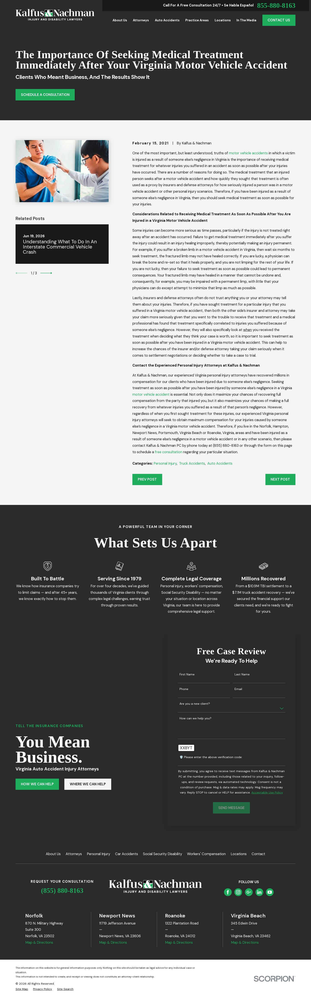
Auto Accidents (219, 463)
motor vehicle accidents (248, 153)
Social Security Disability (162, 854)
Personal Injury (165, 463)
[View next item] (46, 273)
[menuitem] (22, 989)
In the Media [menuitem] (246, 20)
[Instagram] (238, 892)
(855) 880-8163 (62, 890)
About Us (53, 854)
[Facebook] (228, 892)
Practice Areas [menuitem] (197, 20)
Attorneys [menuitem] (141, 20)
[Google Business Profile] (249, 892)
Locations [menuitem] (223, 20)
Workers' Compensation (206, 854)
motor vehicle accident (151, 394)
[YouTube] (270, 892)
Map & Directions (39, 942)
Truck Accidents (192, 463)
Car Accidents (126, 854)
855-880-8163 (276, 5)
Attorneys (74, 854)
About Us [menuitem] (120, 20)
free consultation (168, 452)
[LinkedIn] (259, 892)
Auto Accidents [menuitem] (167, 20)
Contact (258, 854)
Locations (239, 854)
